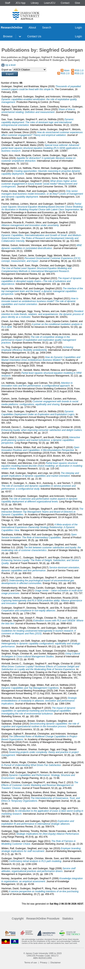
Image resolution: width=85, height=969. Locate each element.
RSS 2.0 (65, 73)
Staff (7, 2)
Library (34, 2)
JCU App (21, 2)
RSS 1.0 (79, 70)
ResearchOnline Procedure (42, 918)
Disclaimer (55, 962)
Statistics (67, 918)
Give (77, 2)
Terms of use (30, 962)
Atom (66, 70)
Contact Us (34, 36)
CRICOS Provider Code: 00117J (42, 955)
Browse (8, 36)
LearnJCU (49, 2)
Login (78, 27)
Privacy (43, 962)
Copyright (18, 918)
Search (46, 27)
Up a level (10, 65)
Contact (65, 2)
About (32, 27)
